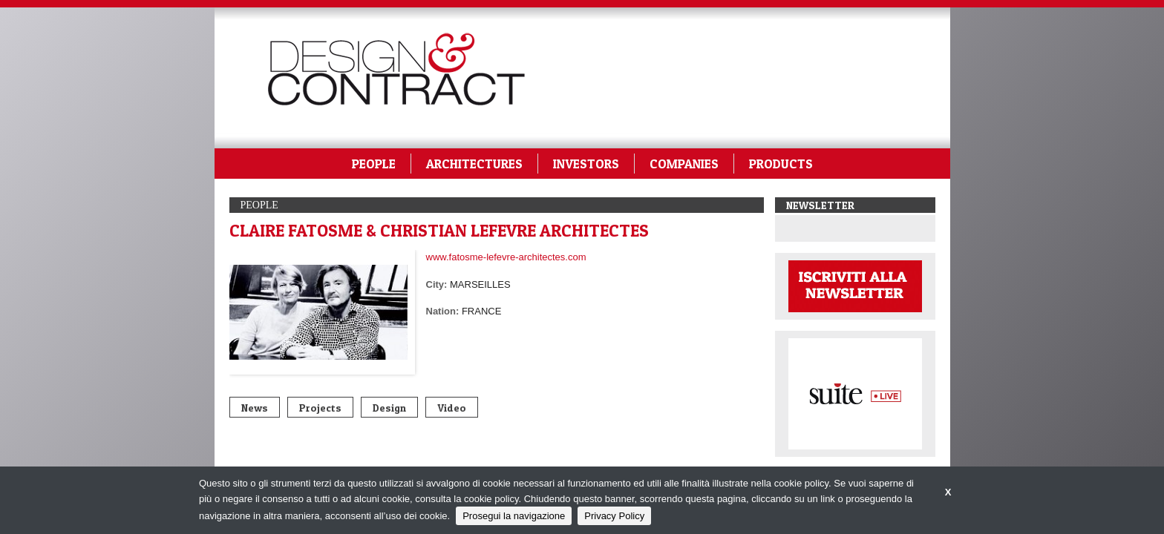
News (254, 407)
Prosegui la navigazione (513, 515)
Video (451, 407)
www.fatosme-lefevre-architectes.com (506, 257)
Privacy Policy (614, 515)
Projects (320, 407)
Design (389, 407)
